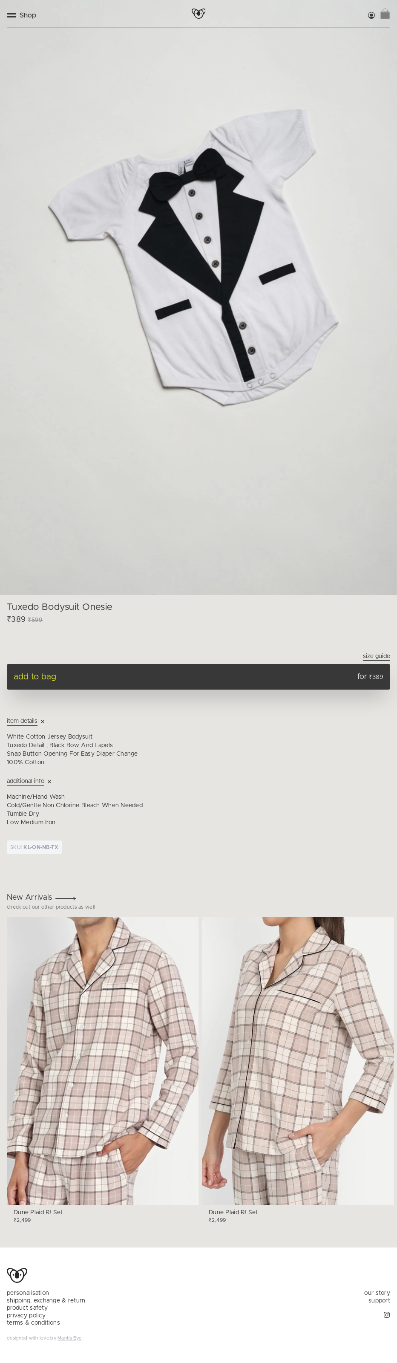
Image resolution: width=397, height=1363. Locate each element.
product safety (27, 1308)
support (379, 1301)
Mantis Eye (69, 1338)
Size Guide (376, 656)
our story (377, 1293)
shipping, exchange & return (46, 1301)
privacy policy (26, 1316)
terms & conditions (33, 1323)
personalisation (28, 1293)
